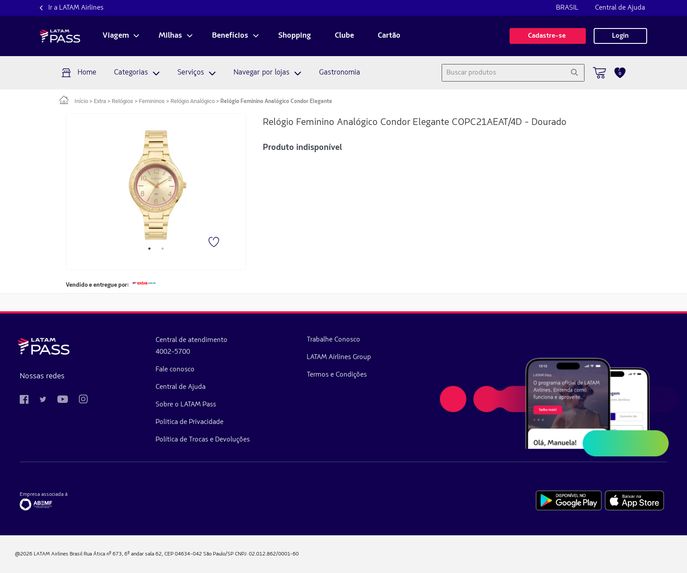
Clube (344, 36)
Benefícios (230, 36)
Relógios (122, 101)
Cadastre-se (547, 35)
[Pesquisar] (574, 72)
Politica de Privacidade (189, 422)
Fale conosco (175, 369)
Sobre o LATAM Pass (186, 404)
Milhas (170, 36)
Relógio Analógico (192, 101)
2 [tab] (162, 248)
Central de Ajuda (620, 7)
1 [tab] (149, 248)
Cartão (389, 36)
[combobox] (503, 72)
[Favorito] (214, 243)
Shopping (294, 36)
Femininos (152, 101)
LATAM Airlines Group (339, 357)
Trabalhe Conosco (333, 339)
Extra (100, 101)
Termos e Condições (337, 374)
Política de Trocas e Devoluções (203, 439)
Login (620, 35)
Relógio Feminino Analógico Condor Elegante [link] (276, 101)
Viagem (116, 36)
